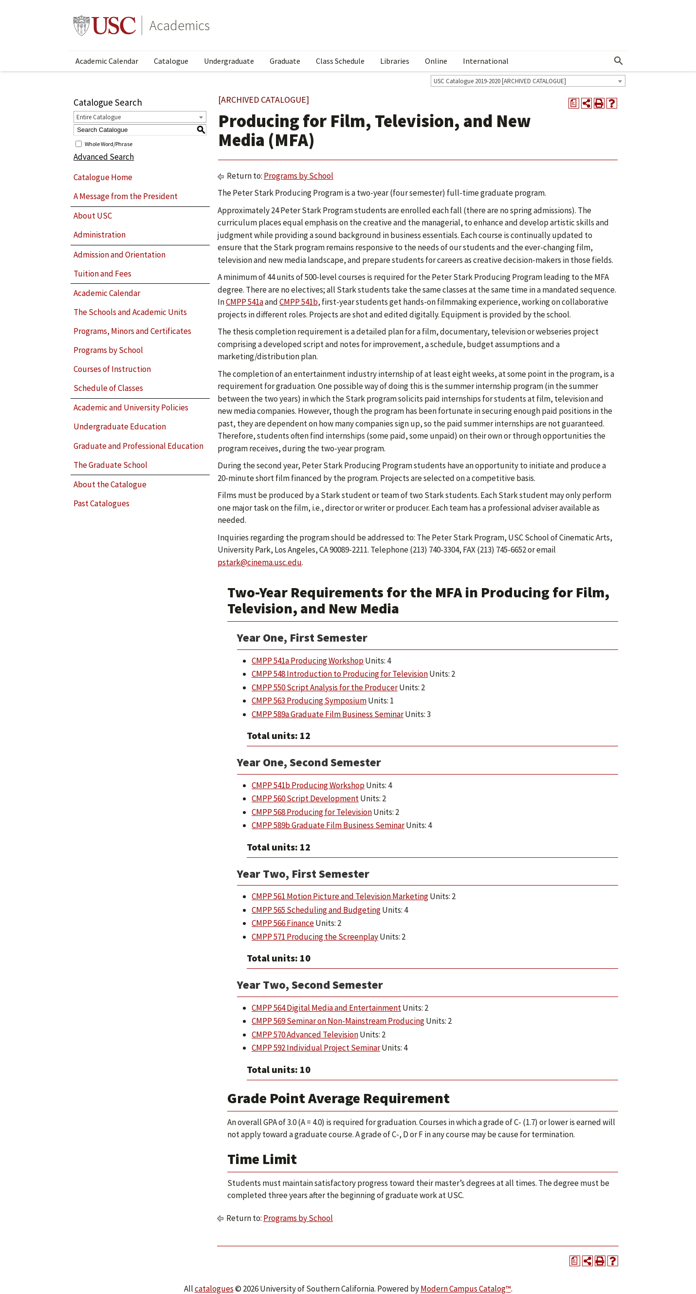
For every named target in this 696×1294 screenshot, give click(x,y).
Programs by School (108, 350)
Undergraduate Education (119, 426)
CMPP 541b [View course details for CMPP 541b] (298, 301)
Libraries (394, 61)
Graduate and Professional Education (138, 446)
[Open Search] (618, 61)
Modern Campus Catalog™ (466, 1288)
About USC (92, 215)
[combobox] (528, 81)
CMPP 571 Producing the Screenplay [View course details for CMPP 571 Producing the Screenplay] (315, 936)
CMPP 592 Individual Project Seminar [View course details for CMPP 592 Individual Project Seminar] (316, 1047)
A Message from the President (125, 196)
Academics (179, 25)
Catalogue (171, 61)
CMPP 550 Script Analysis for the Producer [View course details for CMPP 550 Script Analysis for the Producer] (325, 687)
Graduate (285, 61)
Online (436, 61)
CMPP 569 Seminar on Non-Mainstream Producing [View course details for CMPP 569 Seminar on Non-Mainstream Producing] (338, 1021)
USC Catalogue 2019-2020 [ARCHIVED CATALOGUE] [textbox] (500, 81)
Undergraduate (229, 61)
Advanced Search (103, 156)
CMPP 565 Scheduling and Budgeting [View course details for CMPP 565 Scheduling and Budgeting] (316, 910)
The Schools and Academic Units (130, 312)
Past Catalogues (101, 503)
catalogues (214, 1288)
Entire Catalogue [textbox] (98, 117)
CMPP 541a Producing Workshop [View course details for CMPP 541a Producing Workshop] (308, 660)
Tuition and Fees (102, 273)
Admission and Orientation (119, 254)
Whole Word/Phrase (108, 143)
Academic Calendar (106, 61)
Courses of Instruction (112, 369)
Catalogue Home (102, 177)
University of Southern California (104, 25)
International (486, 61)
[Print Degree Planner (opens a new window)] (573, 103)
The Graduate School (110, 465)
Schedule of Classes (108, 388)
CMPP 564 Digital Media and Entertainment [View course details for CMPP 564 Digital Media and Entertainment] (326, 1007)
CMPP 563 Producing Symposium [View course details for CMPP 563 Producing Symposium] (309, 700)
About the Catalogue (110, 484)
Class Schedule (340, 61)
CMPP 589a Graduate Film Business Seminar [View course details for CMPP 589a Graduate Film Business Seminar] (327, 714)
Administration (99, 234)
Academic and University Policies (130, 407)
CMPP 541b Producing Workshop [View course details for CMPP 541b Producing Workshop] (308, 785)
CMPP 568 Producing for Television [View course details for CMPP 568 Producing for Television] (312, 812)
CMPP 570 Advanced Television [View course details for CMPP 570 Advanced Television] (305, 1034)
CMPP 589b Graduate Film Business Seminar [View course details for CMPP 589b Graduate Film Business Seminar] (328, 825)
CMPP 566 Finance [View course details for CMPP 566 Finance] (283, 923)
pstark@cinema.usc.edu (260, 562)
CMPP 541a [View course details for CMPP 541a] (244, 301)
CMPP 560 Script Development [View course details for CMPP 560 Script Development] (305, 798)
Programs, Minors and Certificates (132, 331)
